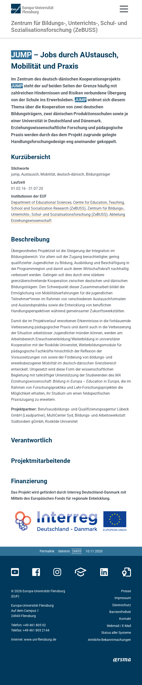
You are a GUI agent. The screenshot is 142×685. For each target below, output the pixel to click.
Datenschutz (121, 605)
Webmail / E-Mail (119, 626)
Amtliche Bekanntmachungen (109, 640)
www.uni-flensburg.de (40, 639)
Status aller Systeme (116, 632)
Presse (126, 591)
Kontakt (125, 619)
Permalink (47, 551)
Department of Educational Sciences (41, 202)
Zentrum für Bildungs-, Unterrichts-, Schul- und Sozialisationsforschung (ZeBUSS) (69, 26)
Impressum (122, 598)
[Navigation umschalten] (124, 9)
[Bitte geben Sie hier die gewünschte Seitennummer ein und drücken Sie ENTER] (76, 551)
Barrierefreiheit (120, 612)
